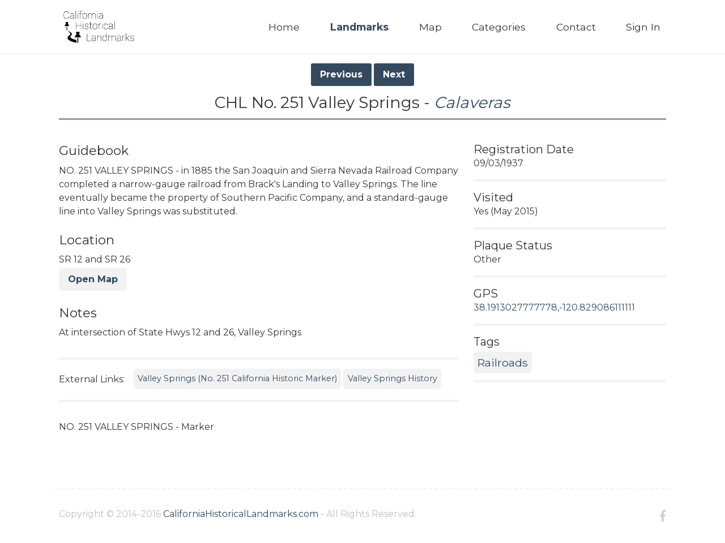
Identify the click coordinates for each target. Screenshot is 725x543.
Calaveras (472, 102)
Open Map (93, 279)
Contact (576, 27)
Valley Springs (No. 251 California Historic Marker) (237, 378)
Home (284, 27)
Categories (499, 27)
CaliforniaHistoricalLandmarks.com (240, 513)
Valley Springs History (392, 378)
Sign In (643, 27)
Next (394, 74)
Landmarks (359, 27)
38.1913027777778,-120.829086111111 (554, 307)
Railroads (502, 362)
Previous (341, 74)
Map (430, 27)
